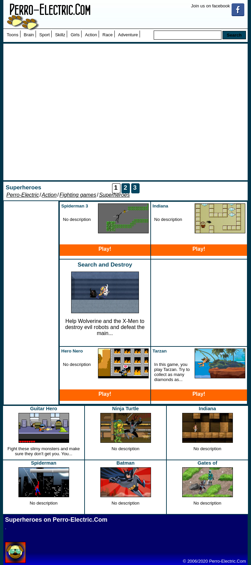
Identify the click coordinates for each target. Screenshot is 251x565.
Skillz (60, 34)
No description (125, 448)
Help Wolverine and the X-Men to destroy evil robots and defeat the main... (105, 327)
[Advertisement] (68, 112)
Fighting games (77, 195)
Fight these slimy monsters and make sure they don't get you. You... (43, 451)
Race (107, 34)
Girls (75, 34)
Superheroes (114, 195)
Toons (12, 34)
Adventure (128, 34)
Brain (29, 34)
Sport (44, 34)
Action (91, 34)
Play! (104, 249)
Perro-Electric (22, 195)
